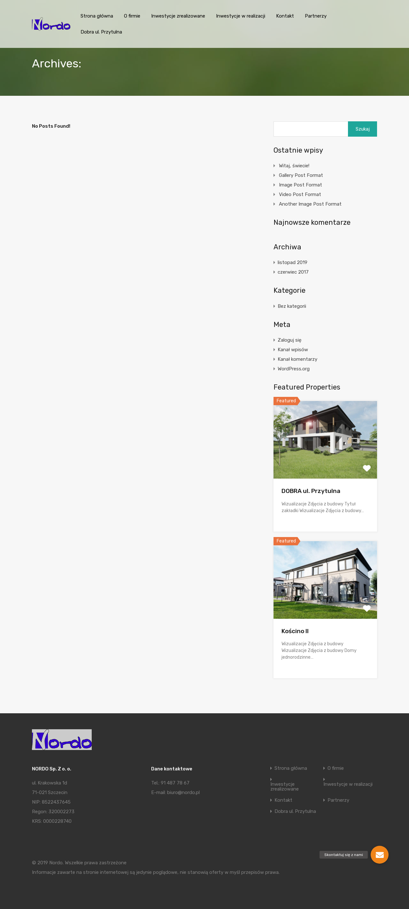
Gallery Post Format (301, 175)
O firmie (132, 16)
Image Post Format (300, 185)
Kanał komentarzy (297, 359)
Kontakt (285, 16)
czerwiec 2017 (293, 272)
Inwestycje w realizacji (240, 16)
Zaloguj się (289, 340)
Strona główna (97, 16)
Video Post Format (300, 194)
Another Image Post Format (310, 204)
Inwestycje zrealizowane (178, 16)
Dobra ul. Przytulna (101, 32)
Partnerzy (316, 16)
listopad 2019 (292, 262)
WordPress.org (294, 369)
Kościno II (295, 631)
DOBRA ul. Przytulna (311, 491)
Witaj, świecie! (294, 166)
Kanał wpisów (293, 349)
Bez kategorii (292, 306)
